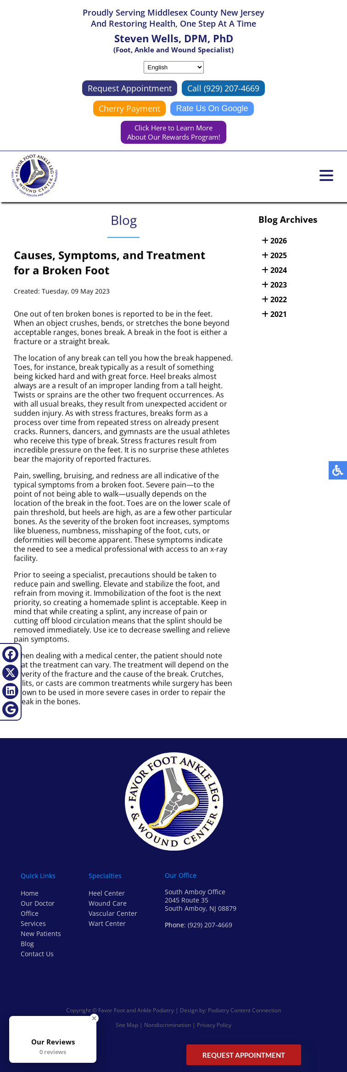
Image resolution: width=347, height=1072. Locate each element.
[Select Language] (174, 67)
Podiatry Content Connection (244, 1010)
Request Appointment (130, 88)
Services (33, 923)
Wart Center (107, 923)
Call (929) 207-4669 (223, 88)
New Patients (41, 933)
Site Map (127, 1025)
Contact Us (37, 953)
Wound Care (108, 903)
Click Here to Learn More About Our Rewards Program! (173, 132)
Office (30, 913)
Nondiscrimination (167, 1025)
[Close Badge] (94, 1018)
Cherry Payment (129, 108)
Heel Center (107, 893)
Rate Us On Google (212, 108)
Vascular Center (113, 913)
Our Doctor (38, 903)
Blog (27, 943)
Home (30, 893)
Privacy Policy (214, 1025)
